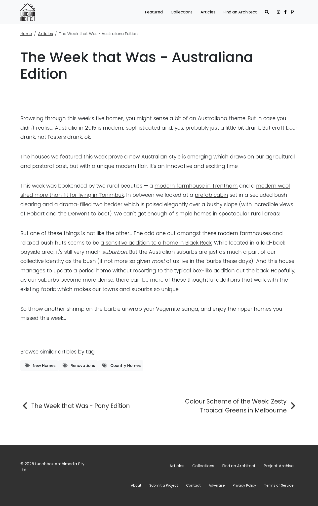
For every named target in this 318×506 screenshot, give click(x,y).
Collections (182, 12)
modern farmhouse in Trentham (196, 185)
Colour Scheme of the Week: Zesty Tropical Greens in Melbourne (236, 405)
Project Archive (279, 466)
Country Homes (121, 365)
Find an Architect (240, 12)
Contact (193, 485)
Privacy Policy (244, 485)
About (136, 485)
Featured (154, 12)
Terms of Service (279, 485)
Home (26, 34)
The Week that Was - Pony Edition (80, 406)
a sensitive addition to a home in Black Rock (156, 242)
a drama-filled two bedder (88, 204)
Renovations (79, 365)
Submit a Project (163, 485)
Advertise (217, 485)
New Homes (40, 365)
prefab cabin (211, 195)
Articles (207, 12)
